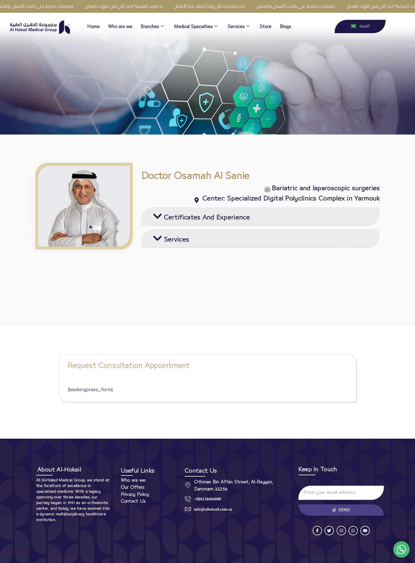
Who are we (120, 27)
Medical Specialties (196, 26)
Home (93, 27)
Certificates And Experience (207, 218)
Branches (152, 26)
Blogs (285, 27)
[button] (260, 216)
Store (265, 27)
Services (239, 26)
